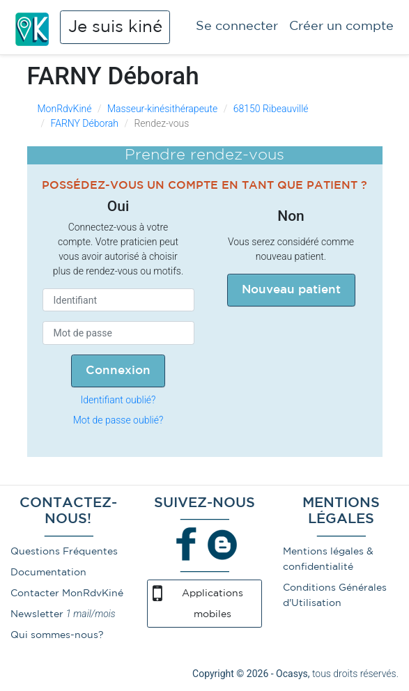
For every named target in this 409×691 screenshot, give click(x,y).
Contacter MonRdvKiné (66, 593)
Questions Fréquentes (64, 552)
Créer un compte (341, 26)
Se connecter (237, 26)
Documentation (48, 572)
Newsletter (36, 614)
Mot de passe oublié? (118, 420)
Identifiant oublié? (118, 399)
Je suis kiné (115, 27)
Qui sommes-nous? (57, 635)
